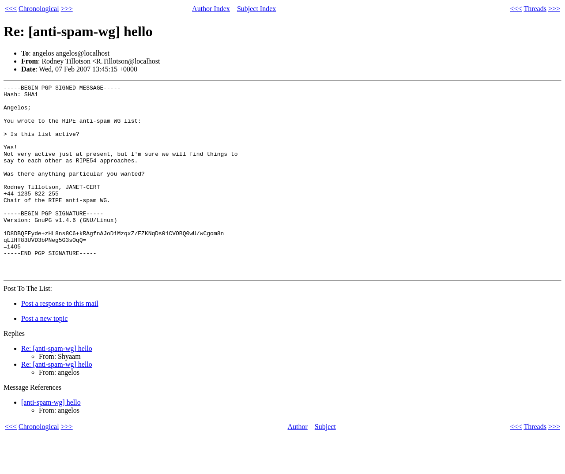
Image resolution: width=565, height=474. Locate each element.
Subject (325, 465)
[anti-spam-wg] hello (51, 440)
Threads (535, 8)
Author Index (211, 8)
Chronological (39, 8)
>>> (67, 8)
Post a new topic (44, 357)
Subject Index (256, 8)
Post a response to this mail (59, 342)
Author (298, 465)
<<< (11, 8)
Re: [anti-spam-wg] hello (56, 387)
